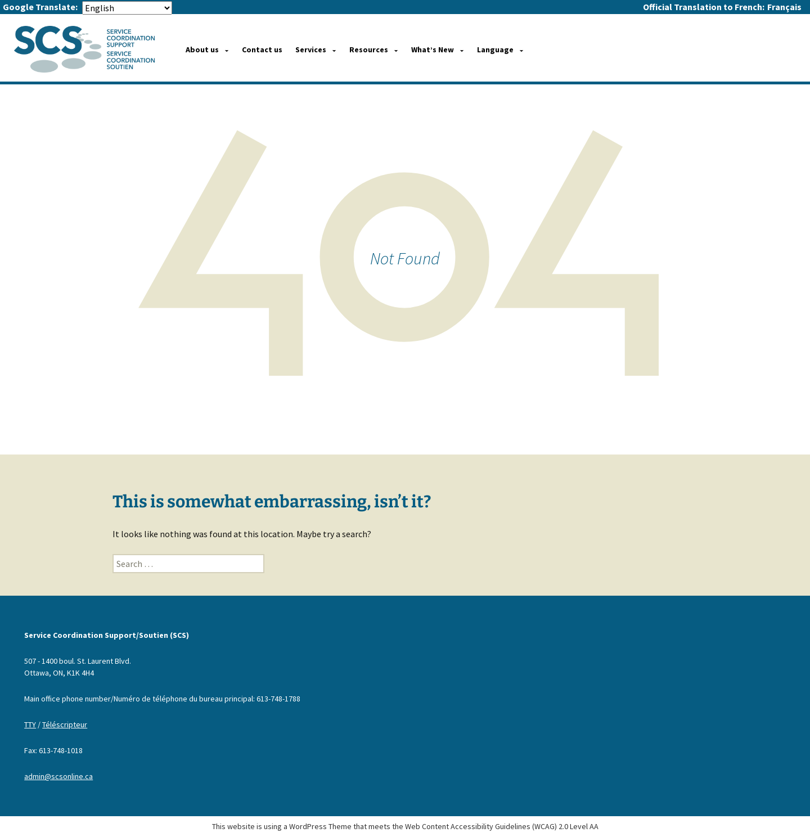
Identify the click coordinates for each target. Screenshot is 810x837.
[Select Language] (127, 8)
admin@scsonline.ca (58, 776)
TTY (30, 724)
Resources (368, 49)
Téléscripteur (64, 724)
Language (495, 49)
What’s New (432, 49)
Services (310, 49)
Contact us (262, 49)
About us (202, 49)
